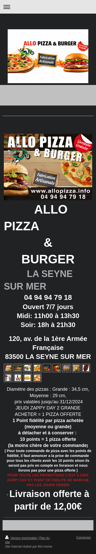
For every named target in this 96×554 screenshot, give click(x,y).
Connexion (83, 537)
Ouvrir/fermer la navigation (48, 6)
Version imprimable (21, 538)
